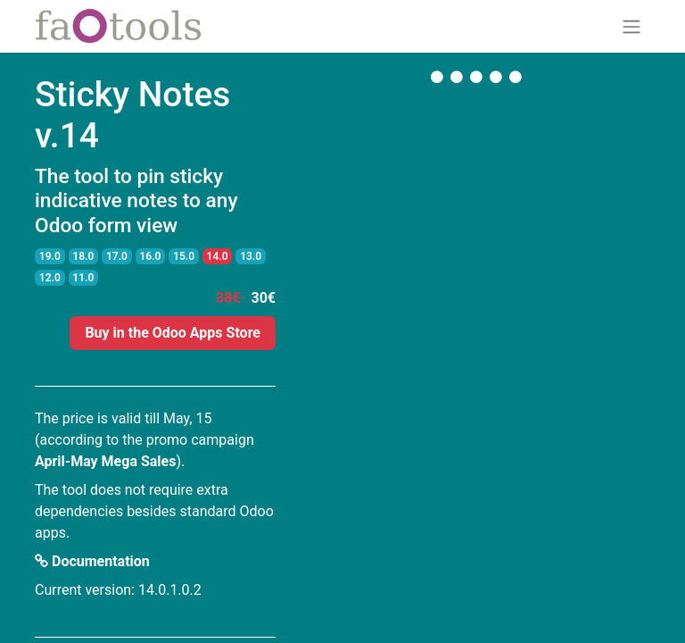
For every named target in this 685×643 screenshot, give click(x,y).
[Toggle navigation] (631, 26)
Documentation (92, 561)
